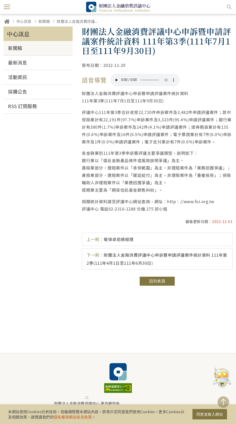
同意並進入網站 (209, 414)
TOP (223, 402)
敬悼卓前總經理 (110, 239)
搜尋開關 (229, 7)
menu (7, 7)
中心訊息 (24, 21)
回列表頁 (157, 281)
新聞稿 (44, 21)
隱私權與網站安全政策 (73, 417)
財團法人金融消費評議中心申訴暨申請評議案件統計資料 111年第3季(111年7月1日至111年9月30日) (78, 21)
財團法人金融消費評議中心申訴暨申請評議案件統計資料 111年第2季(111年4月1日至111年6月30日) (157, 259)
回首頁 (6, 21)
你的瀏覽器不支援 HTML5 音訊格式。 (145, 80)
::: (86, 397)
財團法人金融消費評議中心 (118, 371)
